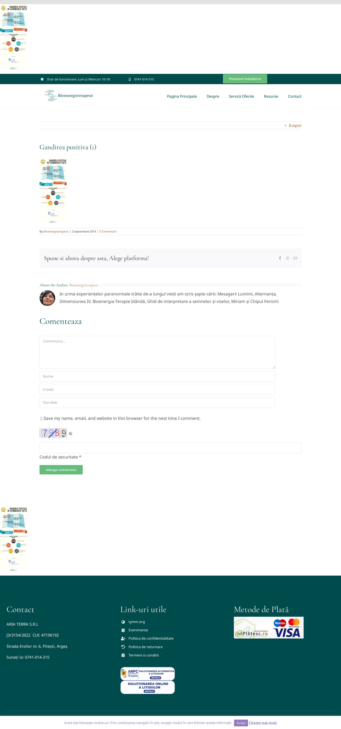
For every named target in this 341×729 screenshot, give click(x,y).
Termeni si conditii (144, 655)
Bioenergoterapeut (55, 231)
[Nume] (157, 376)
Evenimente (138, 630)
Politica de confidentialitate (151, 638)
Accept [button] (241, 723)
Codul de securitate (59, 457)
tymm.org (137, 621)
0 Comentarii (108, 231)
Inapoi (295, 125)
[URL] (157, 402)
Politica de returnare (146, 646)
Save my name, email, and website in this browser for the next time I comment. (122, 418)
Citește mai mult (263, 722)
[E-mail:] (157, 389)
